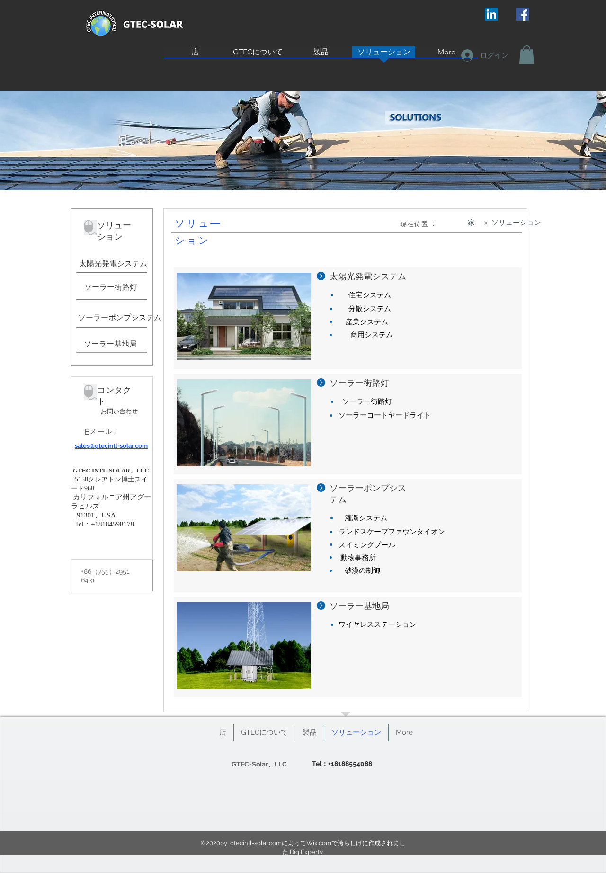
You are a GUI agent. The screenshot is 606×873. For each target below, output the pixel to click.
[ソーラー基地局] (110, 344)
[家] (471, 222)
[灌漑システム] (366, 518)
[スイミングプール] (367, 545)
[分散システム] (370, 309)
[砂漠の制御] (362, 571)
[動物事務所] (358, 558)
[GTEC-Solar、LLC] (259, 764)
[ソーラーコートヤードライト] (385, 415)
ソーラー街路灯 (359, 383)
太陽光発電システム (368, 276)
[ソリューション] (516, 222)
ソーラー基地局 (359, 606)
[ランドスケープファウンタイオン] (392, 532)
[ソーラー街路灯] (110, 287)
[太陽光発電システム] (113, 263)
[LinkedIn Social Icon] (491, 14)
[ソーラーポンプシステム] (119, 317)
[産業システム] (367, 322)
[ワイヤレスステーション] (378, 625)
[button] (527, 54)
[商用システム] (372, 335)
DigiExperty (306, 851)
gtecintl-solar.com (256, 842)
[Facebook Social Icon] (522, 14)
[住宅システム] (370, 295)
